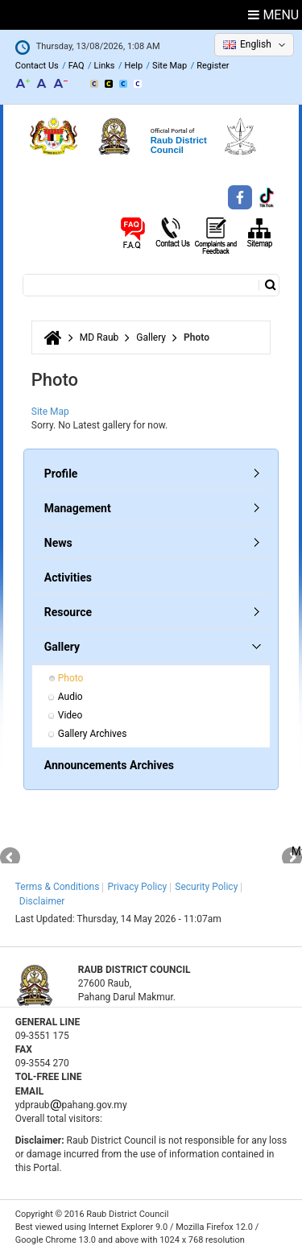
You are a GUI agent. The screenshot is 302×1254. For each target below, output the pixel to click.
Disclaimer (42, 901)
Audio (70, 696)
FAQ (76, 65)
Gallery (151, 337)
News (58, 542)
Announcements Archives (109, 765)
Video (70, 715)
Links (104, 65)
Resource (68, 612)
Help (134, 65)
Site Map (169, 65)
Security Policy (206, 886)
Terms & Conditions (57, 886)
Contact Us (37, 65)
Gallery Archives (92, 733)
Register (213, 65)
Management (77, 508)
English (255, 44)
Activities (68, 577)
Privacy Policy (137, 886)
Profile (61, 473)
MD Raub (99, 337)
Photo (71, 678)
